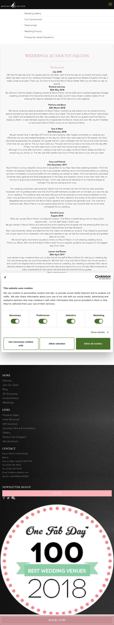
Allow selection (57, 343)
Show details (98, 332)
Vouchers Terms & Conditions (19, 428)
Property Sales (11, 415)
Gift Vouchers (10, 424)
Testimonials (30, 25)
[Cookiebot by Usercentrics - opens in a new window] (97, 277)
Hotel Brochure (11, 419)
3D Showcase (10, 393)
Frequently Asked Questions (39, 37)
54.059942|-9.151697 (19, 476)
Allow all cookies (93, 343)
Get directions (10, 441)
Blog (5, 389)
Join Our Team (11, 385)
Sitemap (7, 380)
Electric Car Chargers (14, 437)
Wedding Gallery (32, 13)
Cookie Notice (11, 398)
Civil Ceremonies (33, 19)
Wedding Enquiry (33, 31)
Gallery (6, 432)
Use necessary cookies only (20, 344)
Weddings (8, 402)
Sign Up (57, 493)
